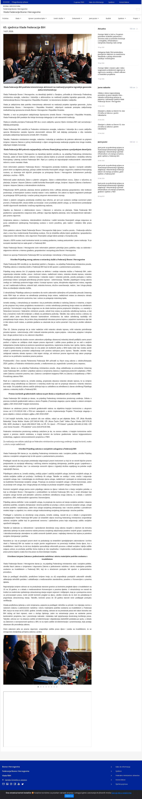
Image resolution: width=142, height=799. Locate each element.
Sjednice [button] (121, 18)
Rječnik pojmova (122, 784)
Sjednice (111, 2)
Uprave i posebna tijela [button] (36, 18)
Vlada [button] (18, 18)
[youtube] (19, 784)
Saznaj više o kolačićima (121, 793)
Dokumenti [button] (76, 18)
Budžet (108, 18)
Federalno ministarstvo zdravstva (127, 775)
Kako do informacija (96, 2)
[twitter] (23, 784)
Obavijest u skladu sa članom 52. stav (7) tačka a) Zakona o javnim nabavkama (111, 113)
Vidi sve (133, 29)
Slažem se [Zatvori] (69, 796)
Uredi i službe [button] (59, 18)
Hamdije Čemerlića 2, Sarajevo (14, 780)
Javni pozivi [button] (93, 18)
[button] (38, 687)
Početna (5, 18)
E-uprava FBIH (79, 2)
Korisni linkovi (124, 2)
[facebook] (16, 784)
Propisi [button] (135, 18)
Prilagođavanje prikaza (20, 2)
